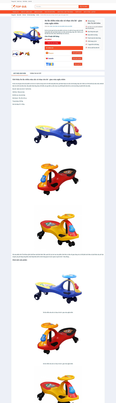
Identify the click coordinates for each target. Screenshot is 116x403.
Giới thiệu (25, 1)
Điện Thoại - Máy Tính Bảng (65, 12)
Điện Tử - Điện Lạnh (26, 12)
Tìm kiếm (83, 6)
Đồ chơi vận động (31, 15)
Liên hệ (30, 1)
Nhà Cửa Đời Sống (50, 12)
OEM (51, 26)
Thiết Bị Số (78, 12)
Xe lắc (37, 15)
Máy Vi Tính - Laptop (89, 12)
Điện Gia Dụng (38, 12)
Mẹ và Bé (19, 15)
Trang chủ (13, 1)
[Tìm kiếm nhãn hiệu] (57, 6)
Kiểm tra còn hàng (53, 43)
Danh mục (19, 1)
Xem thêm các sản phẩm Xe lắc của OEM (62, 26)
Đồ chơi (24, 15)
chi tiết (35, 73)
